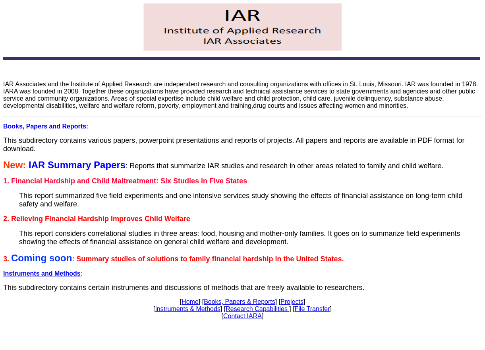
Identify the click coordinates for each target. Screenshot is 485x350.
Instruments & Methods (187, 308)
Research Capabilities (257, 308)
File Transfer (312, 308)
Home (190, 301)
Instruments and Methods (42, 273)
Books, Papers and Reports (44, 126)
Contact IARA (242, 316)
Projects (291, 301)
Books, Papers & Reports (239, 301)
